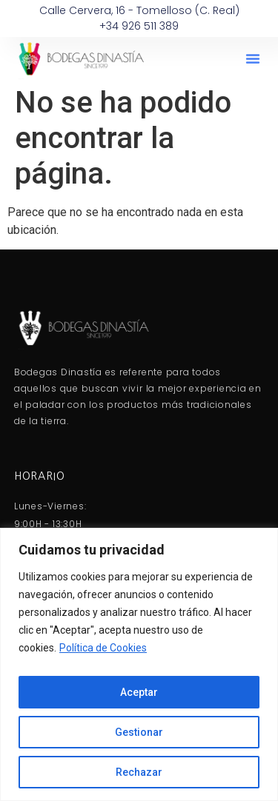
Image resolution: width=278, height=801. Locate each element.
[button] (253, 58)
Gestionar (139, 732)
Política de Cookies (103, 648)
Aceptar (139, 692)
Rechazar (139, 772)
